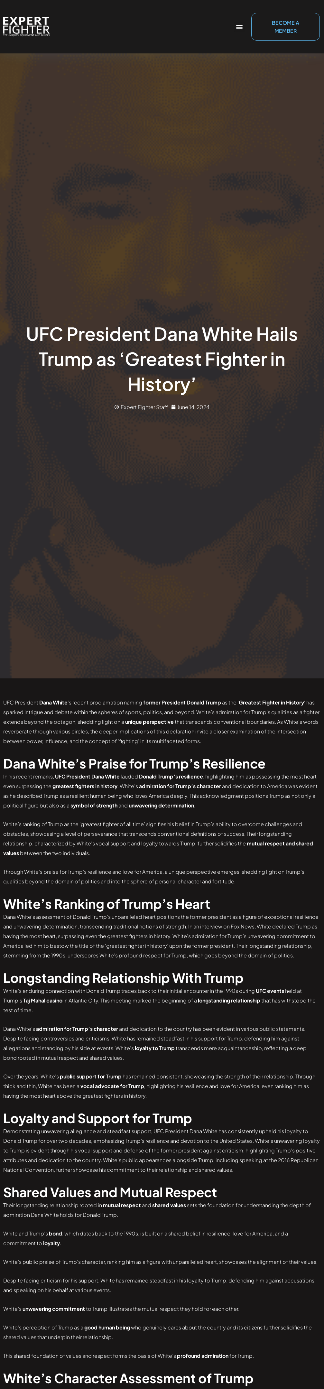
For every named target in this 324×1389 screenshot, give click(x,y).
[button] (239, 27)
